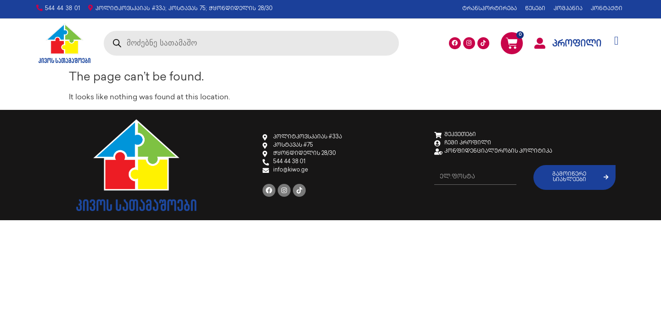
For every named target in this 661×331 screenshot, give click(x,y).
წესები (535, 9)
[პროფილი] (539, 43)
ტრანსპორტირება (489, 9)
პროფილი (576, 44)
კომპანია (568, 9)
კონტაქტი (606, 9)
